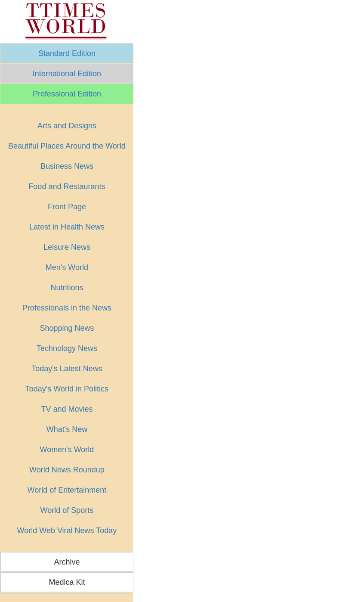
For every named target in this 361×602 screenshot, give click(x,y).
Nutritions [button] (66, 287)
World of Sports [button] (67, 510)
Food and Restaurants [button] (66, 186)
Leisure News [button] (66, 247)
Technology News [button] (67, 348)
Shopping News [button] (67, 328)
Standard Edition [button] (67, 53)
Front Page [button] (67, 206)
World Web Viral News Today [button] (67, 530)
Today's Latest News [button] (66, 368)
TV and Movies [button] (67, 409)
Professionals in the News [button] (66, 308)
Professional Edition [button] (67, 94)
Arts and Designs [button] (66, 125)
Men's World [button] (67, 267)
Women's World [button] (67, 449)
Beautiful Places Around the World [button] (67, 146)
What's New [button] (66, 429)
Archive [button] (67, 562)
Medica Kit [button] (67, 582)
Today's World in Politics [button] (66, 389)
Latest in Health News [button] (67, 227)
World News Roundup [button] (67, 469)
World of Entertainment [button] (67, 490)
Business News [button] (66, 166)
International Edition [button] (67, 73)
